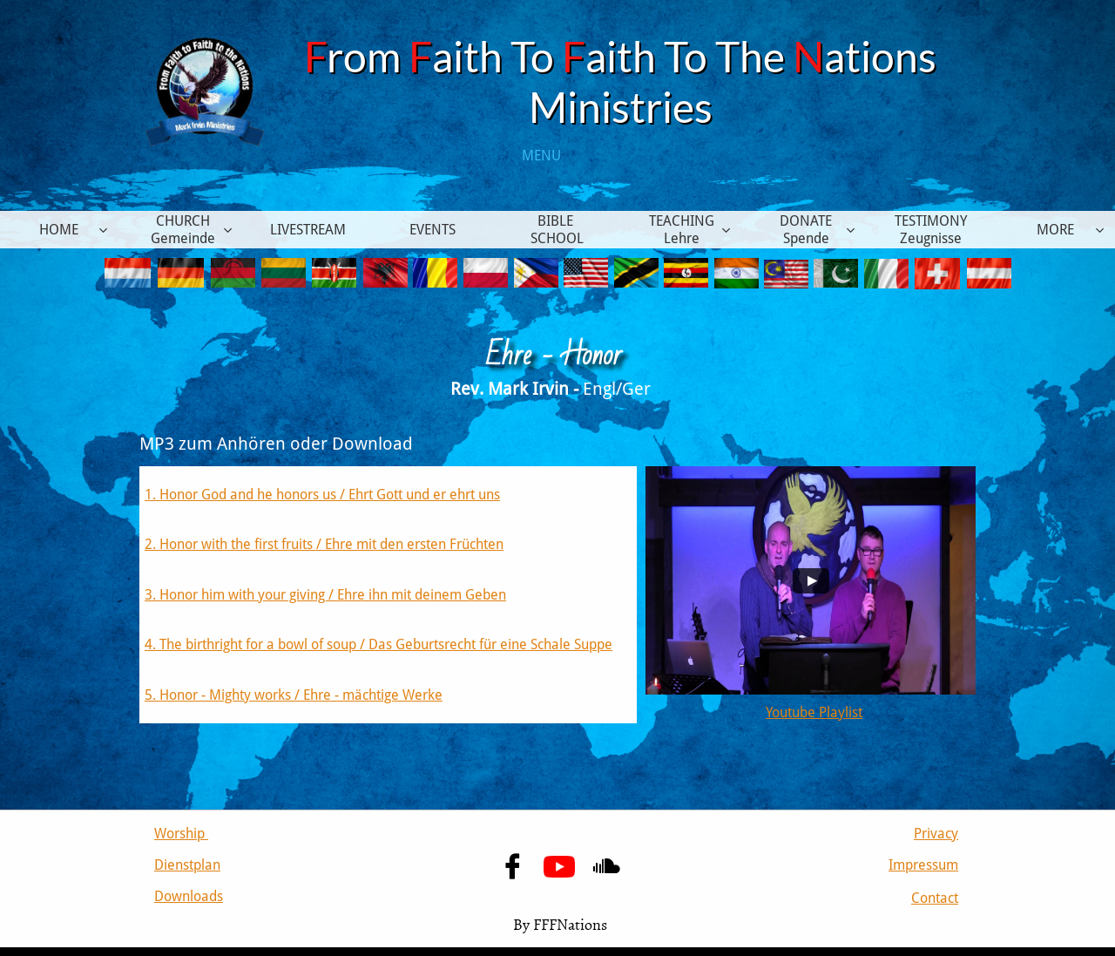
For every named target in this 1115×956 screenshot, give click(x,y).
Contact (934, 898)
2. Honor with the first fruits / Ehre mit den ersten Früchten (324, 544)
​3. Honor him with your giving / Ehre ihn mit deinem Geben (325, 594)
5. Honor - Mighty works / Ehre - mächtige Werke (294, 695)
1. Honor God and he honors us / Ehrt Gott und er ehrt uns (322, 494)
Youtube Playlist (814, 712)
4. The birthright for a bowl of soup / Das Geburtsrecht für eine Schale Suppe (378, 644)
